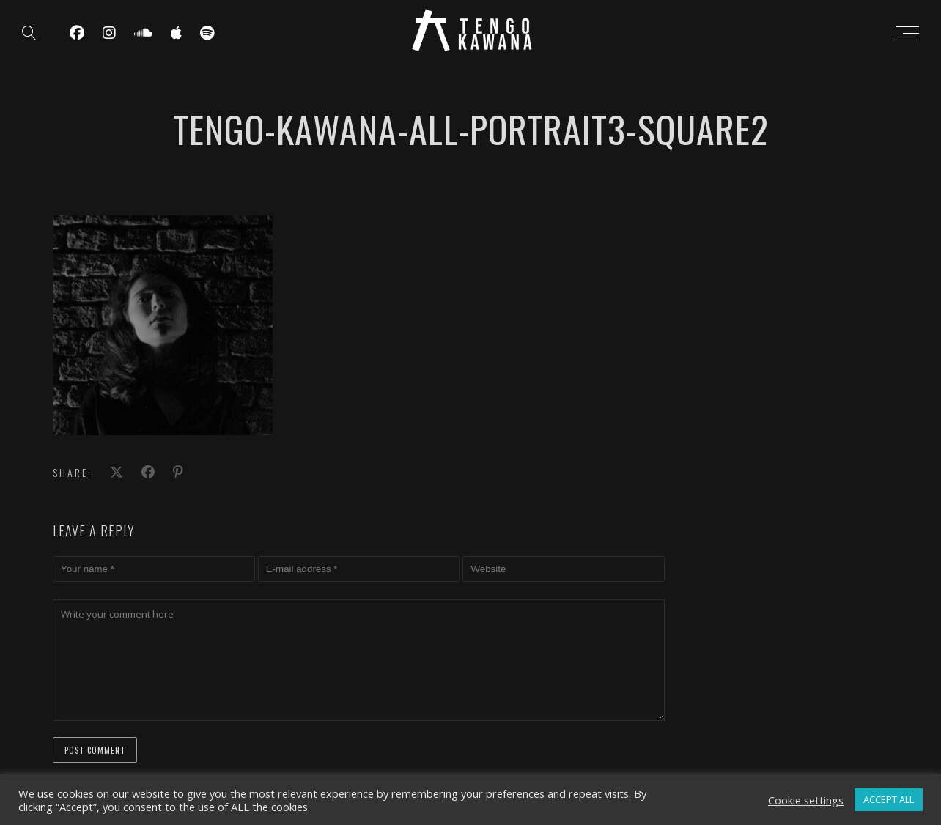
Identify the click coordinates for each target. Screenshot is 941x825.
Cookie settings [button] (806, 800)
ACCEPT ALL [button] (888, 799)
